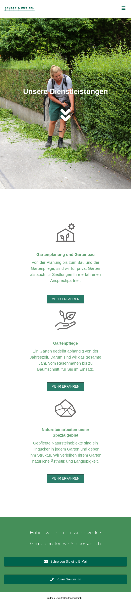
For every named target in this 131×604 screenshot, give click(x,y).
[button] (66, 304)
